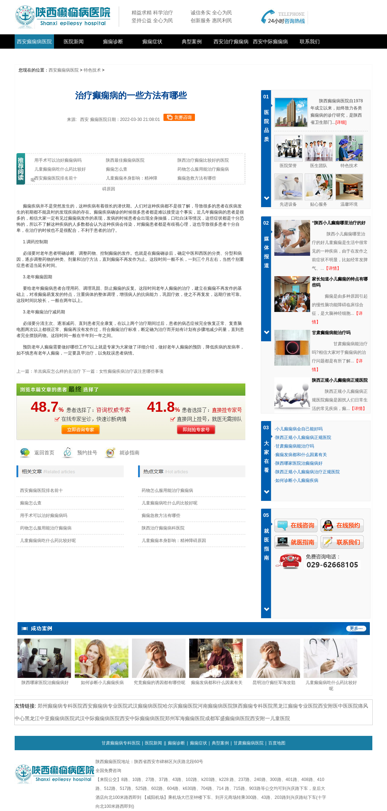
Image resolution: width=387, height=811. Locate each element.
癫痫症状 (152, 41)
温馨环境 (349, 204)
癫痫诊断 (113, 41)
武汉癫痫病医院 (145, 706)
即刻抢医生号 (194, 429)
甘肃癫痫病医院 (249, 743)
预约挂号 (87, 452)
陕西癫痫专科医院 (253, 706)
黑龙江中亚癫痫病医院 (50, 718)
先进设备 (288, 204)
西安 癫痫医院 (93, 119)
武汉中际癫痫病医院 (97, 718)
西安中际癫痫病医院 (142, 718)
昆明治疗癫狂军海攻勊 (274, 682)
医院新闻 (74, 41)
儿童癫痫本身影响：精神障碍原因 (174, 540)
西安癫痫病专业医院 (105, 706)
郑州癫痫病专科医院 (60, 706)
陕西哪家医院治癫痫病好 (45, 682)
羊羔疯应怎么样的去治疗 (57, 371)
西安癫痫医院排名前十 (41, 490)
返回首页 (44, 452)
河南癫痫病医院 (215, 706)
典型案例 (192, 41)
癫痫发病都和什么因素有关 (217, 682)
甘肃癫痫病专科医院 (121, 743)
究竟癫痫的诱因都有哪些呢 (159, 682)
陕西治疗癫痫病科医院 (163, 528)
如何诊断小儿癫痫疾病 (102, 682)
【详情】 (332, 268)
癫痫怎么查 (30, 502)
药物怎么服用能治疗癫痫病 (46, 528)
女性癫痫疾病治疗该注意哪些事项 (131, 371)
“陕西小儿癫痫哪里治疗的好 (339, 222)
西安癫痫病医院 (34, 41)
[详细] (341, 122)
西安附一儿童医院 (270, 718)
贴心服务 (318, 204)
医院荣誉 (288, 165)
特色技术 (92, 70)
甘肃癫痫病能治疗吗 (331, 332)
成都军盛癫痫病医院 (227, 718)
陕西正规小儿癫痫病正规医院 (340, 380)
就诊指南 (129, 452)
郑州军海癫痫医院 (185, 718)
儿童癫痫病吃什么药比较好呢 (48, 540)
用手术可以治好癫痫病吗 (43, 515)
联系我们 (310, 41)
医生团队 (318, 165)
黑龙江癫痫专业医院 (295, 706)
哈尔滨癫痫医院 (180, 706)
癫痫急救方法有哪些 (161, 515)
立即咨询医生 (81, 429)
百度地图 (276, 743)
